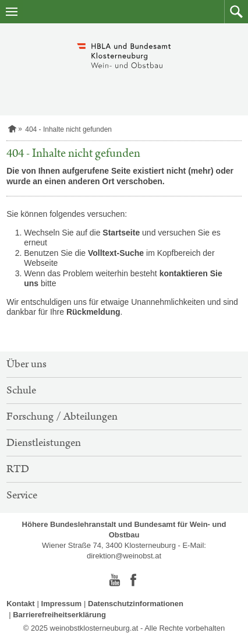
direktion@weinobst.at (124, 555)
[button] (236, 11)
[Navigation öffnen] (11, 11)
